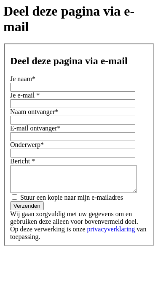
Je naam (22, 78)
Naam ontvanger (34, 111)
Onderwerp (27, 144)
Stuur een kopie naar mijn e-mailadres (67, 202)
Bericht (22, 161)
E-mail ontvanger (35, 128)
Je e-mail (25, 95)
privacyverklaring (101, 234)
